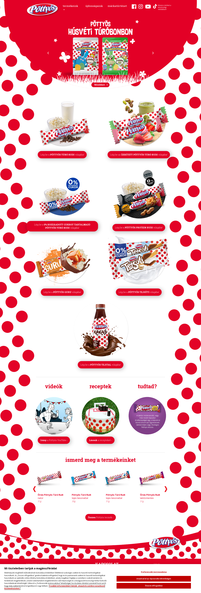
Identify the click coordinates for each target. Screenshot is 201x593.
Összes (100, 517)
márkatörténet (117, 6)
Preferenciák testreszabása (154, 572)
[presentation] (34, 489)
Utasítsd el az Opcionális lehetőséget (153, 578)
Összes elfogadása (153, 585)
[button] (72, 8)
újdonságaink (94, 6)
